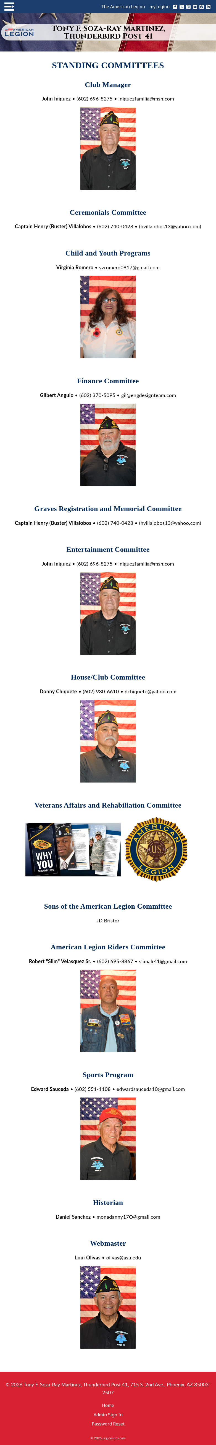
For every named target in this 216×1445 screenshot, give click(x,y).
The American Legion (123, 7)
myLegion (159, 7)
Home (108, 1405)
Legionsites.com (114, 1438)
